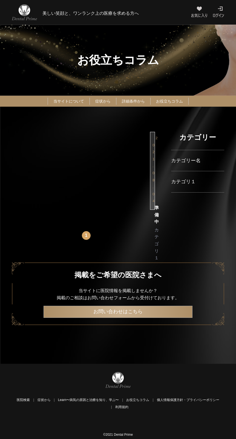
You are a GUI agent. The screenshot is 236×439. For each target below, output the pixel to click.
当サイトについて (64, 101)
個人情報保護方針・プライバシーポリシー (188, 401)
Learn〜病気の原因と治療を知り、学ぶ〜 (88, 401)
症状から (101, 101)
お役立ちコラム (174, 101)
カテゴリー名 (186, 160)
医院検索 (23, 401)
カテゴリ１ (183, 181)
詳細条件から (135, 101)
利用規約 (121, 408)
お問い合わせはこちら (118, 312)
